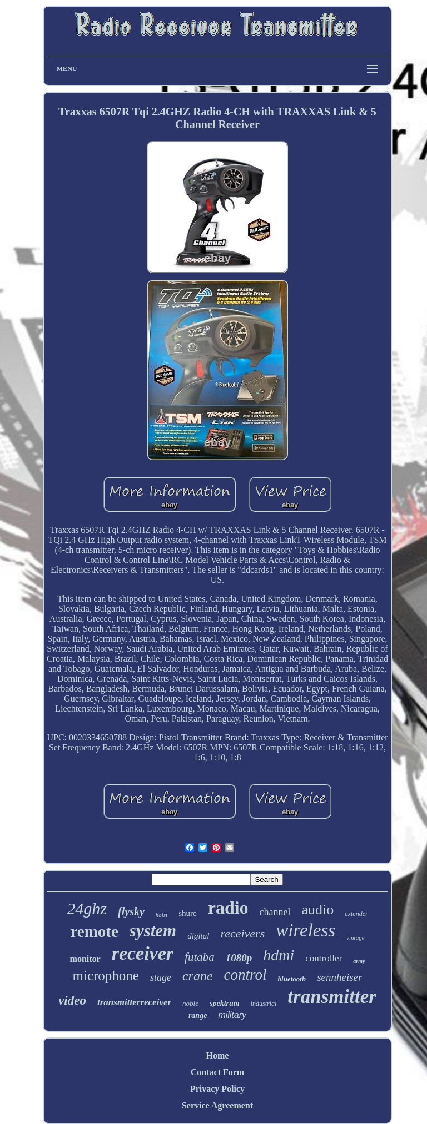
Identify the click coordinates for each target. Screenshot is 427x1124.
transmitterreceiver (134, 1002)
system (153, 930)
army (359, 961)
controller (323, 958)
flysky (131, 911)
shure (187, 913)
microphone (106, 975)
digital (198, 935)
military (232, 1015)
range (197, 1015)
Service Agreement (217, 1105)
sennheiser (339, 977)
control (245, 974)
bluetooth (292, 979)
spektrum (225, 1003)
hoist (161, 914)
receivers (242, 933)
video (72, 1000)
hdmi (278, 955)
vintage (355, 937)
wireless (305, 930)
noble (190, 1003)
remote (94, 931)
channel (275, 912)
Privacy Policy (217, 1088)
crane (197, 976)
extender (356, 914)
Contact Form (217, 1072)
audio (318, 909)
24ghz (87, 908)
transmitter (331, 996)
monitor (85, 959)
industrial (264, 1003)
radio (228, 908)
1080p (239, 958)
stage (160, 977)
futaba (200, 957)
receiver (142, 953)
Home (217, 1055)
